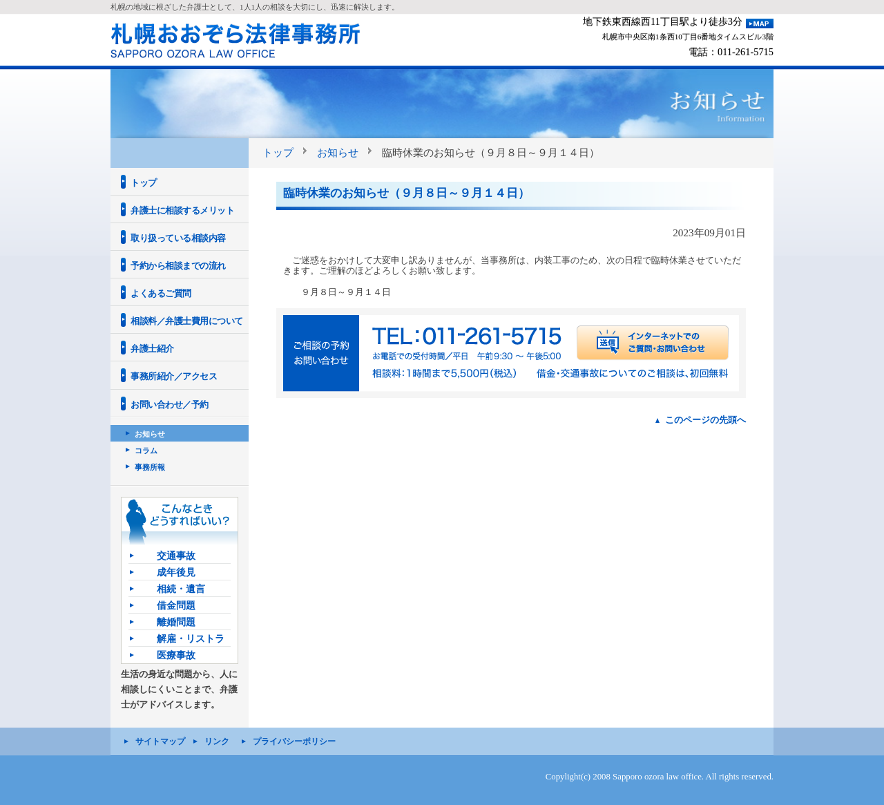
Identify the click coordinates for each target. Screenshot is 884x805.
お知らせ (337, 152)
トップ (278, 152)
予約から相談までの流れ (178, 266)
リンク (216, 741)
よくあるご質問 (161, 293)
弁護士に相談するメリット (182, 210)
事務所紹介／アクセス (174, 376)
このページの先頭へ (705, 420)
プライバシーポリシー (294, 741)
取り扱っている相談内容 (178, 238)
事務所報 (150, 467)
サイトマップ (160, 741)
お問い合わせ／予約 (170, 404)
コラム (146, 450)
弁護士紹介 (152, 348)
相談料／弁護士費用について (187, 321)
